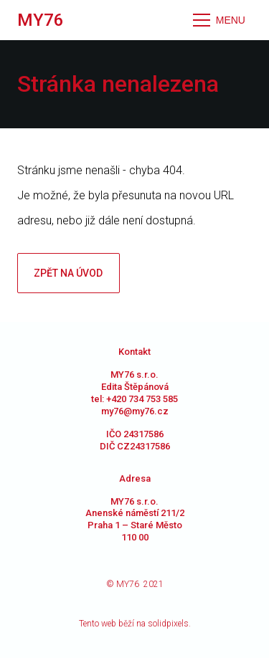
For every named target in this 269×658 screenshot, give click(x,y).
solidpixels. (169, 624)
